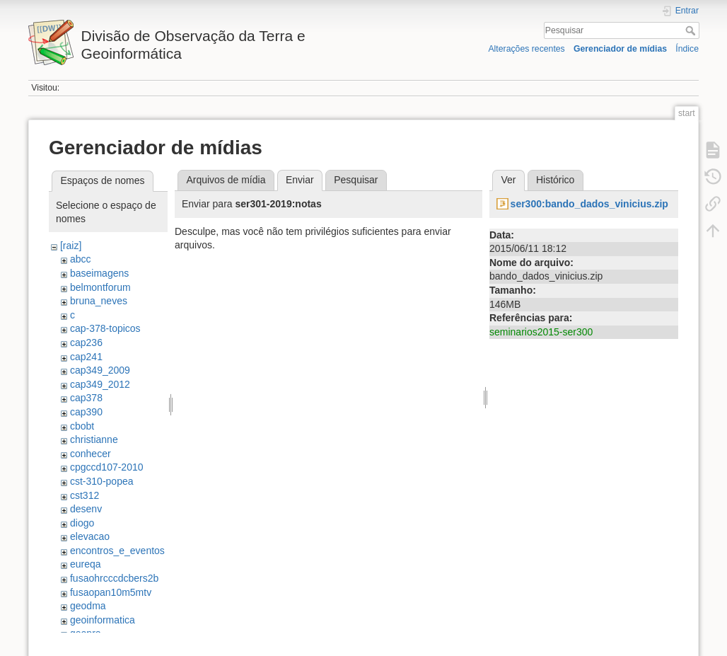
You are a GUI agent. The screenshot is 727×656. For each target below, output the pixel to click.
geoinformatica (102, 620)
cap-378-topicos (105, 328)
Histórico (555, 179)
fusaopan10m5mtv (110, 592)
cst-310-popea (102, 481)
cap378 (86, 397)
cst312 (84, 495)
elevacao (90, 536)
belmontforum (100, 287)
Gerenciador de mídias (620, 49)
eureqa (85, 564)
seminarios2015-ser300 (541, 332)
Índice (687, 49)
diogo (82, 523)
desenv (86, 508)
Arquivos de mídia (225, 179)
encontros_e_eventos (117, 550)
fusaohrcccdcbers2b (114, 578)
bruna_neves (98, 300)
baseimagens (99, 273)
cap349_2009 (100, 370)
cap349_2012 (100, 384)
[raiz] (70, 245)
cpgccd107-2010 (107, 467)
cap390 (86, 412)
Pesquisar (692, 30)
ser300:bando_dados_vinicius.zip (589, 203)
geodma (88, 605)
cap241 (86, 356)
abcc (80, 259)
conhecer (90, 453)
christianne (94, 439)
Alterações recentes (526, 49)
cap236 (86, 342)
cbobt (82, 426)
